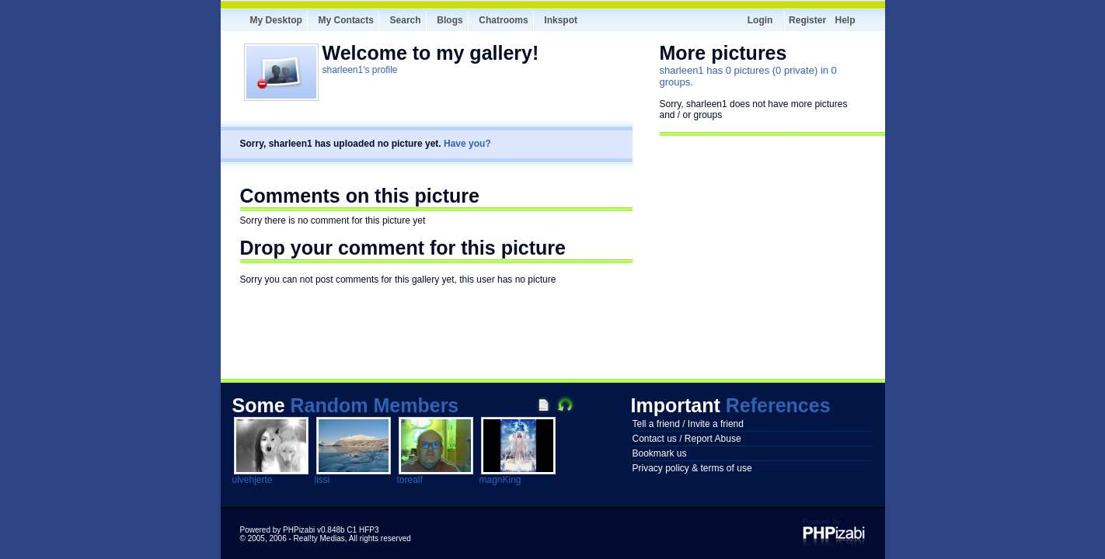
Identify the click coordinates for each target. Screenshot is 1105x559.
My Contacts (346, 20)
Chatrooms (503, 20)
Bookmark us (660, 453)
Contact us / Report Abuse (687, 438)
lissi (322, 479)
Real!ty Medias (319, 538)
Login (760, 20)
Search (405, 20)
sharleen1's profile (360, 69)
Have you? (467, 143)
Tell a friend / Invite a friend (688, 423)
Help (845, 20)
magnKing (500, 479)
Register (807, 20)
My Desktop (276, 20)
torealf (410, 479)
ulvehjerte (252, 479)
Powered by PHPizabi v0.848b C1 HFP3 (309, 530)
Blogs (449, 20)
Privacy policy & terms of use (692, 468)
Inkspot (560, 20)
